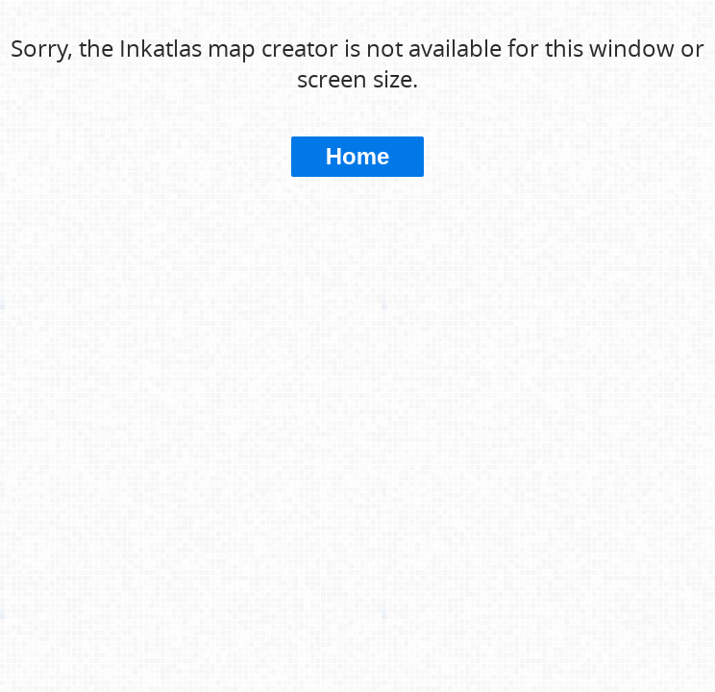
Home (358, 156)
